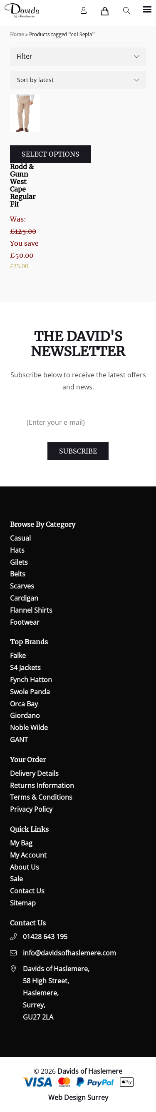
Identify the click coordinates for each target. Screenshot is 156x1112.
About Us (24, 867)
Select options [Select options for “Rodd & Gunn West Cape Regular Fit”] (50, 154)
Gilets (19, 562)
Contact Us (27, 890)
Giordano (25, 715)
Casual (20, 538)
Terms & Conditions (41, 797)
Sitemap (23, 903)
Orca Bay (24, 703)
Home (17, 34)
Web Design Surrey (78, 1097)
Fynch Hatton (31, 679)
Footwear (25, 622)
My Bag (21, 843)
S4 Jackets (25, 667)
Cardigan (24, 598)
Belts (17, 573)
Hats (17, 550)
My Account (28, 855)
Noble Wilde (29, 727)
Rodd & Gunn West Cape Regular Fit (22, 185)
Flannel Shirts (31, 610)
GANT (19, 739)
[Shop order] (78, 80)
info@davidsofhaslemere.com (69, 952)
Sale (16, 878)
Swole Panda (30, 691)
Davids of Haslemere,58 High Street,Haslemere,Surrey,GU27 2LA (56, 992)
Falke (18, 655)
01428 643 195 (45, 936)
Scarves (22, 586)
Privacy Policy (31, 809)
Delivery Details (34, 773)
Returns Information (42, 785)
